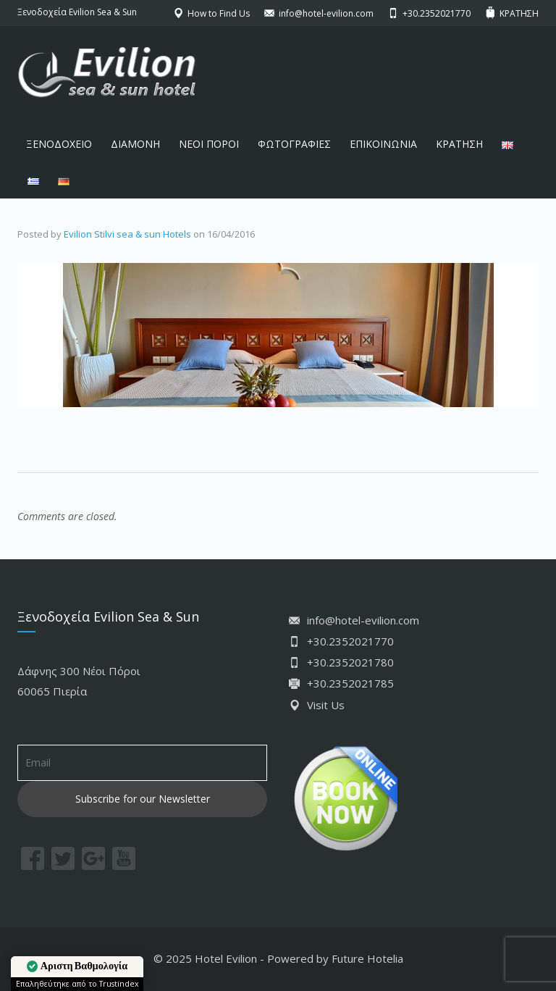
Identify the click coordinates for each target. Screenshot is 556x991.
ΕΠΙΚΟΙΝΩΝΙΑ (383, 144)
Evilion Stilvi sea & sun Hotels (127, 234)
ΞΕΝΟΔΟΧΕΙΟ (59, 144)
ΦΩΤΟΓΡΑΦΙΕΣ (294, 144)
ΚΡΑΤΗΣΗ (459, 144)
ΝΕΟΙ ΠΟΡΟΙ (209, 144)
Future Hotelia (367, 958)
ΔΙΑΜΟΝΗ (135, 144)
